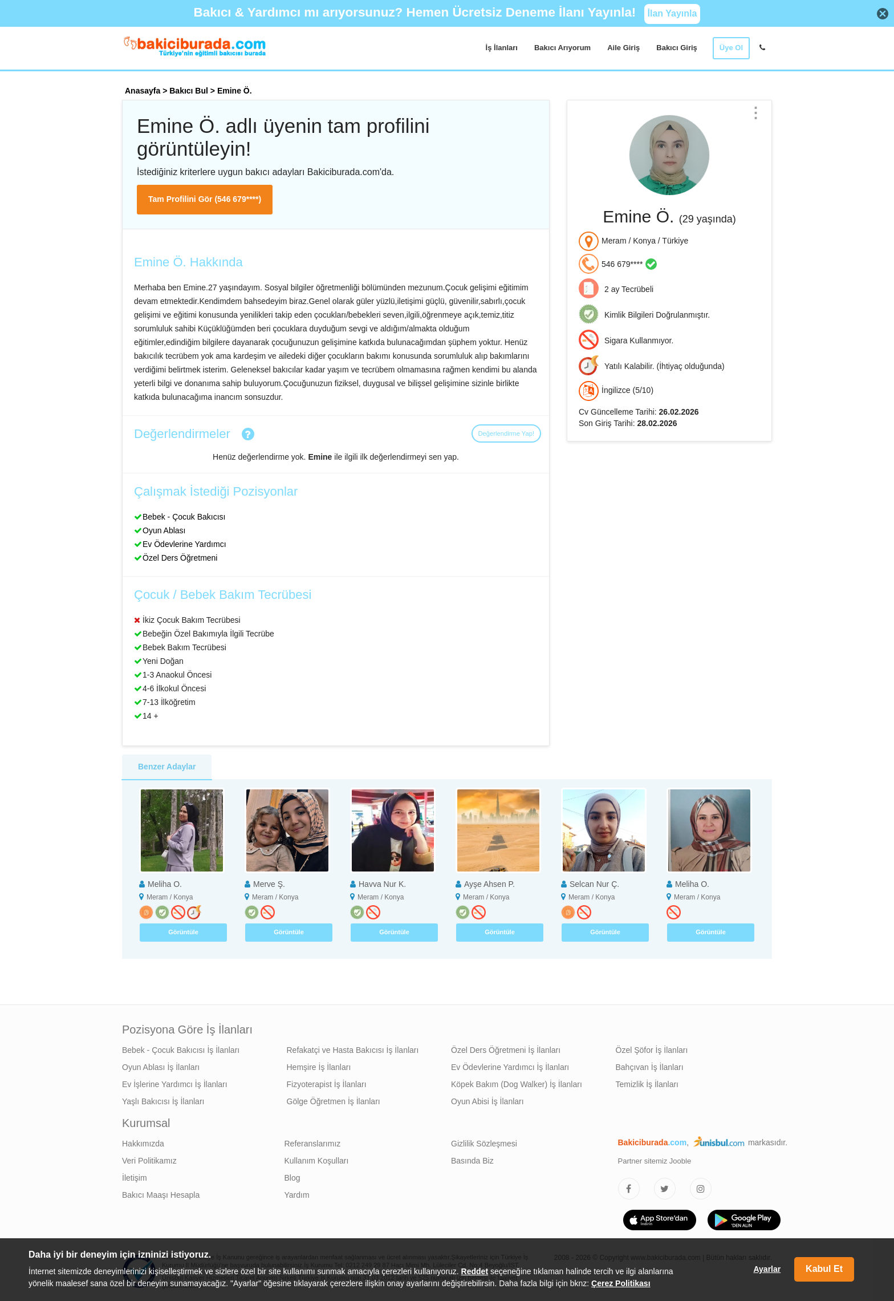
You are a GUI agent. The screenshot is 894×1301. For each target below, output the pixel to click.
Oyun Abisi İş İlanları (487, 1101)
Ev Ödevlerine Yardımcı (184, 544)
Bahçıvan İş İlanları (650, 1067)
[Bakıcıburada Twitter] (665, 1188)
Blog (292, 1177)
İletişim (134, 1177)
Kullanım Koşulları (317, 1160)
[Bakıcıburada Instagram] (701, 1188)
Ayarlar (767, 1269)
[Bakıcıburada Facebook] (629, 1188)
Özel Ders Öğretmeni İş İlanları (505, 1050)
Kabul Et (824, 1269)
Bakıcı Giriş (676, 47)
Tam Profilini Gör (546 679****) (204, 199)
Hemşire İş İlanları (319, 1067)
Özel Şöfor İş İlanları (652, 1050)
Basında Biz (472, 1160)
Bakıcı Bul (188, 90)
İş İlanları (502, 47)
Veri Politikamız (149, 1160)
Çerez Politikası (621, 1283)
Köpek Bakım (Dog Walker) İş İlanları (516, 1084)
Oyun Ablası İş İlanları (161, 1067)
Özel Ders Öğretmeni (180, 557)
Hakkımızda (143, 1143)
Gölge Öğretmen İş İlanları (333, 1101)
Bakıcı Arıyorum (562, 47)
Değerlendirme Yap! (506, 433)
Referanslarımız (313, 1143)
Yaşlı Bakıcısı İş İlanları (163, 1101)
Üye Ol (731, 47)
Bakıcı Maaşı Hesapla (161, 1194)
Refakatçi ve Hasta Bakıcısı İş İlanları (353, 1050)
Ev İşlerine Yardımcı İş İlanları (174, 1084)
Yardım (297, 1194)
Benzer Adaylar (167, 766)
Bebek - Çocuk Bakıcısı (184, 516)
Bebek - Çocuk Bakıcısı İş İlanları (180, 1050)
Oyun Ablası (164, 530)
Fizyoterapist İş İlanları (327, 1084)
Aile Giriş (623, 47)
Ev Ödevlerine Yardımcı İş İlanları (510, 1067)
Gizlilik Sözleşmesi (484, 1143)
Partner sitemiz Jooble (655, 1161)
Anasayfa (142, 90)
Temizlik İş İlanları (647, 1084)
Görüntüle (183, 932)
